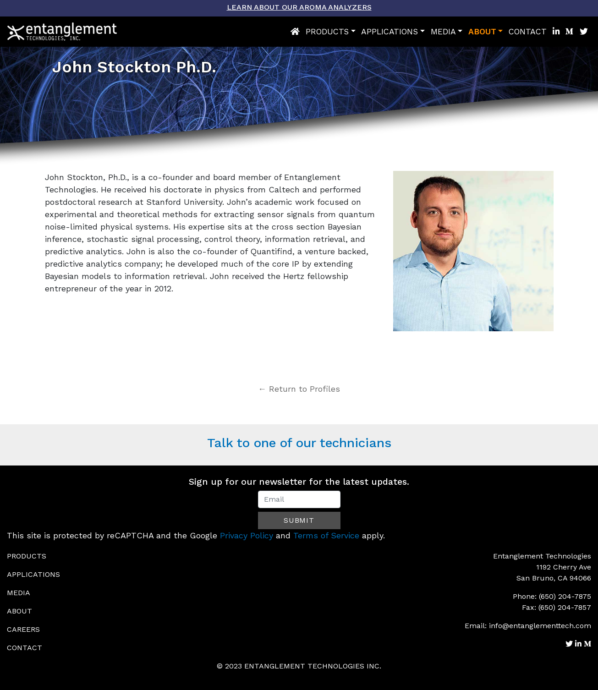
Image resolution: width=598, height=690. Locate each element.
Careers (23, 629)
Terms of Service (326, 535)
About (482, 31)
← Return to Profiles (299, 389)
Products (327, 31)
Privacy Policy (246, 535)
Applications (389, 31)
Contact (528, 31)
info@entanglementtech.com (540, 625)
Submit (299, 520)
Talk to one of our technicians (299, 442)
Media (443, 31)
